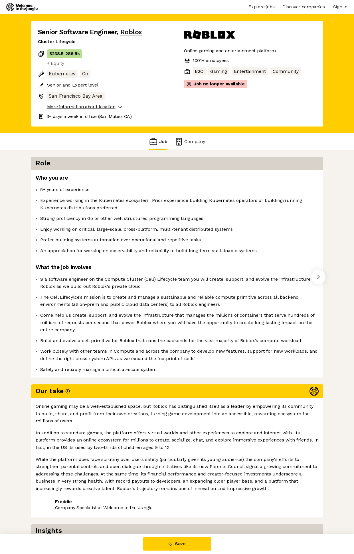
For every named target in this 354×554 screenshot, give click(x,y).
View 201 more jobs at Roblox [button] (110, 501)
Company (189, 141)
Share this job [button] (54, 501)
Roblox (131, 32)
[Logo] (22, 7)
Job (158, 141)
